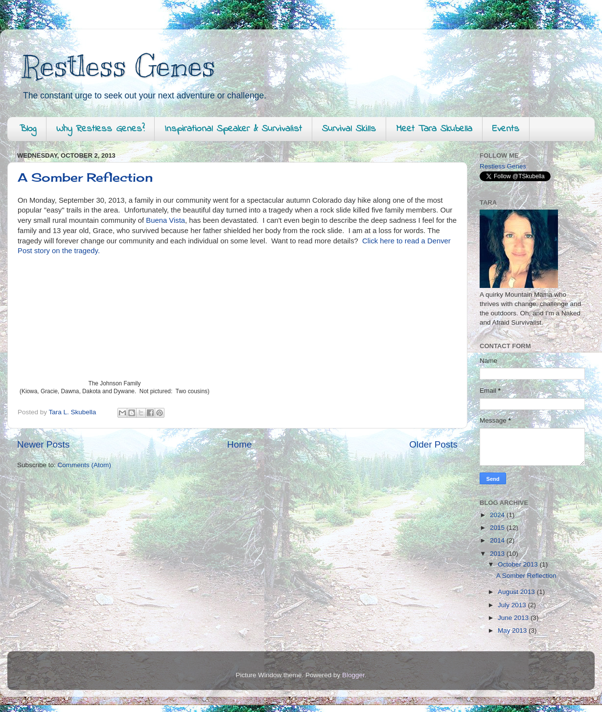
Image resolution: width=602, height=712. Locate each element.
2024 (498, 515)
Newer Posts (43, 444)
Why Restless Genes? (100, 129)
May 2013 (513, 630)
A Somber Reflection (85, 177)
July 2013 (513, 605)
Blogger (353, 675)
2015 (498, 527)
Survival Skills (349, 129)
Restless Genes (118, 66)
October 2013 (519, 564)
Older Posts (433, 444)
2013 (498, 553)
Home (239, 444)
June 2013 (514, 617)
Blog (28, 129)
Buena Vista (164, 220)
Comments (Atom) (85, 465)
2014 (498, 540)
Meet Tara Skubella (434, 129)
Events (505, 129)
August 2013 (517, 591)
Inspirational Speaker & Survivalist (233, 129)
